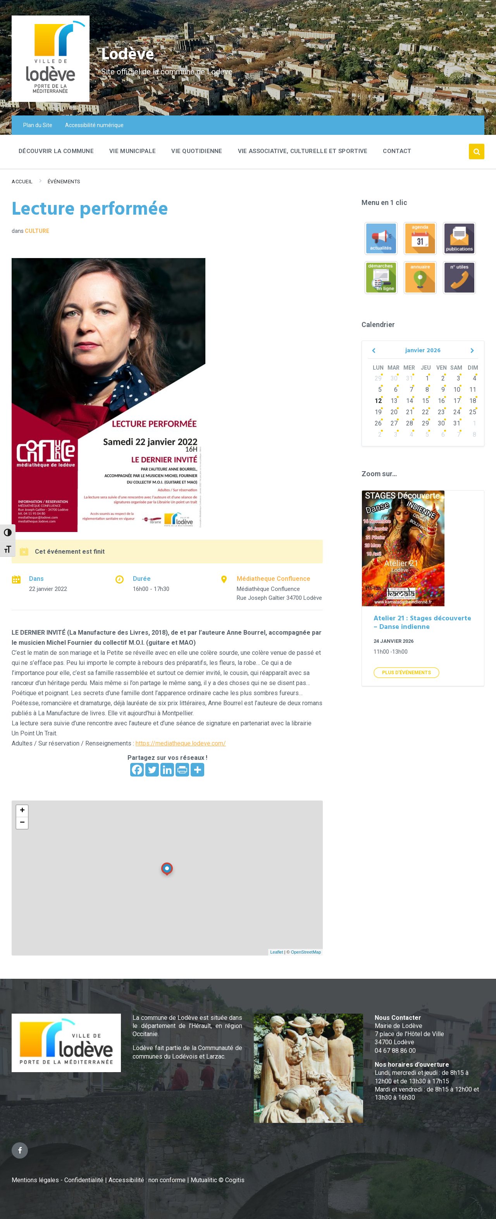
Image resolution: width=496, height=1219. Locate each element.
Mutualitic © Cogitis (218, 1180)
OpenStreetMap (306, 952)
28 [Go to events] (409, 423)
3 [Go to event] (458, 378)
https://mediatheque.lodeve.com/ (181, 743)
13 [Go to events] (394, 401)
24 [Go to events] (456, 412)
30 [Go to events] (394, 378)
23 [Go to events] (441, 412)
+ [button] (22, 811)
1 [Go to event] (427, 378)
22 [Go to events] (425, 412)
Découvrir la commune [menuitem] (56, 151)
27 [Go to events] (394, 423)
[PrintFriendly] (182, 770)
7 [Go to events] (411, 389)
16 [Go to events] (441, 401)
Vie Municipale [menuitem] (132, 151)
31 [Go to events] (409, 378)
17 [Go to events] (456, 401)
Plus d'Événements (406, 672)
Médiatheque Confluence (273, 578)
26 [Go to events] (378, 423)
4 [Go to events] (411, 434)
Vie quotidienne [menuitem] (196, 151)
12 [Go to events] (378, 401)
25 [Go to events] (472, 412)
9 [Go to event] (443, 389)
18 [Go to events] (472, 401)
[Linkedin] (167, 770)
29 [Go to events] (378, 378)
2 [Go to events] (380, 434)
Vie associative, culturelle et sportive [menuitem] (303, 151)
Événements (64, 181)
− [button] (22, 823)
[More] (197, 770)
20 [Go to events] (394, 412)
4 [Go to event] (474, 378)
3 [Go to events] (396, 434)
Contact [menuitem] (397, 151)
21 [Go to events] (409, 412)
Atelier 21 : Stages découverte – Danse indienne (422, 623)
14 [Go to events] (409, 401)
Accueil (22, 181)
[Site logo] (51, 99)
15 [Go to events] (425, 401)
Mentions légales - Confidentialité (57, 1180)
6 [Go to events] (396, 389)
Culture (37, 231)
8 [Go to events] (427, 389)
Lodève (132, 54)
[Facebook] (137, 770)
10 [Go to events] (456, 389)
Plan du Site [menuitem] (37, 125)
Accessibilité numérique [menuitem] (94, 125)
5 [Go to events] (380, 389)
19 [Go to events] (378, 412)
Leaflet (276, 952)
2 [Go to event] (443, 378)
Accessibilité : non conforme (147, 1180)
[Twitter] (152, 770)
